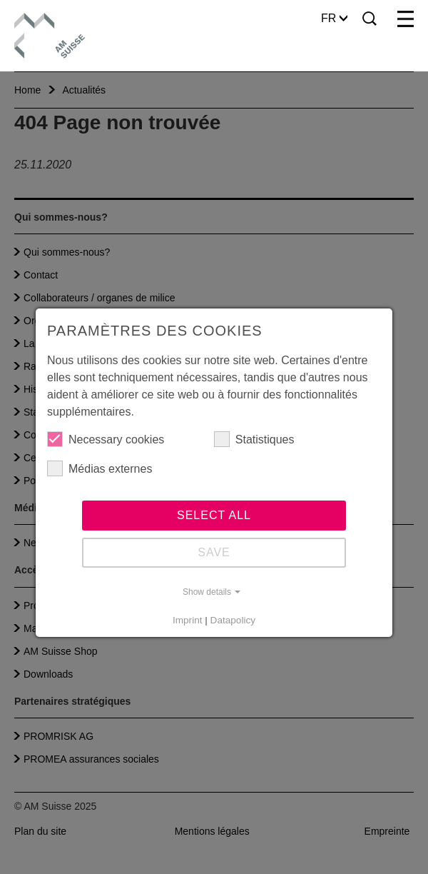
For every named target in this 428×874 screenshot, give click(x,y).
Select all (214, 515)
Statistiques (254, 439)
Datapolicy (232, 620)
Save (214, 552)
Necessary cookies (105, 439)
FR (334, 18)
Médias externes (99, 468)
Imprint (188, 620)
